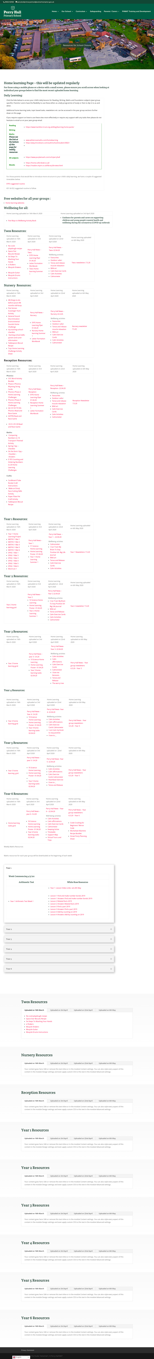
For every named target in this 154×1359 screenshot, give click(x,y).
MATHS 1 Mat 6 (14, 550)
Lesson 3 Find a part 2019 (60, 906)
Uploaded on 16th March (34, 1010)
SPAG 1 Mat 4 (13, 561)
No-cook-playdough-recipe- (36, 1016)
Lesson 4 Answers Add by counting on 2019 (67, 914)
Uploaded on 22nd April (83, 1010)
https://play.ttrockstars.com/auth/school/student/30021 (48, 143)
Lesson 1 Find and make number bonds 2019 (67, 896)
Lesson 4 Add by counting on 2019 (63, 912)
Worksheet (74, 831)
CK (10, 424)
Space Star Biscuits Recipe (36, 1019)
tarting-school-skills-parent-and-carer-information (16, 337)
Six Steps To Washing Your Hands (13, 259)
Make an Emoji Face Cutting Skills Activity (15, 491)
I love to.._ (52, 735)
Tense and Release (57, 560)
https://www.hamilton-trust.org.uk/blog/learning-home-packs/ (50, 127)
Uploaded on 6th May (107, 1010)
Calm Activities (56, 274)
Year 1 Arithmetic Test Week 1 (21, 901)
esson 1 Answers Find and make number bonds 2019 (71, 898)
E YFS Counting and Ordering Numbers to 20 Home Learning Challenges (15, 464)
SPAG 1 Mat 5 (13, 563)
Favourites (55, 257)
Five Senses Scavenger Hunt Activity (14, 311)
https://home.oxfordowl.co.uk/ (38, 163)
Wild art (54, 268)
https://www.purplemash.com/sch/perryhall (43, 157)
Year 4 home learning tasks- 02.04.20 (34, 730)
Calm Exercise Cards (58, 271)
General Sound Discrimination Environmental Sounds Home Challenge (14, 321)
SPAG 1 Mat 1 (13, 553)
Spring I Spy (12, 446)
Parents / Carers (110, 11)
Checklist (11, 449)
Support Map (53, 835)
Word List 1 (12, 569)
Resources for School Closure (77, 45)
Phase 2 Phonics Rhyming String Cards (14, 386)
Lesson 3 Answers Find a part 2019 (63, 909)
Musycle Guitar (14, 272)
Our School (66, 11)
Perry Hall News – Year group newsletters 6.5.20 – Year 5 (77, 773)
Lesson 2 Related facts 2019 (61, 901)
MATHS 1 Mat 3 (14, 544)
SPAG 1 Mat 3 (13, 555)
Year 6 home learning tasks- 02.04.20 (33, 835)
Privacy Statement (27, 1350)
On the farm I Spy (15, 451)
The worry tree (58, 683)
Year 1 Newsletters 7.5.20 (80, 552)
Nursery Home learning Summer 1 (38, 333)
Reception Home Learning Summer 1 (37, 405)
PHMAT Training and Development (136, 11)
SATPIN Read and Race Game (15, 419)
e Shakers (12, 264)
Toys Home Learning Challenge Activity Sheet (16, 351)
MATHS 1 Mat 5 (14, 547)
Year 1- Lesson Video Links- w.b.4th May (65, 888)
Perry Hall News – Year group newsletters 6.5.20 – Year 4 (77, 723)
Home (54, 11)
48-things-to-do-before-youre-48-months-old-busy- (15, 303)
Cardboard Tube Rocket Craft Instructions (14, 483)
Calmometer (55, 276)
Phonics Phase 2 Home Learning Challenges (14, 394)
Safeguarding (95, 11)
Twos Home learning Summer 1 (36, 271)
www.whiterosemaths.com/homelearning (42, 140)
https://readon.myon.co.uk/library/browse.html (44, 165)
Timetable (51, 832)
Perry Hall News (55, 534)
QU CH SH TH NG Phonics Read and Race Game (15, 411)
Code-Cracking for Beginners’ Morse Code (77, 825)
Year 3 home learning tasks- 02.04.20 (36, 673)
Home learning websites (15, 203)
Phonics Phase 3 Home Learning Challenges (14, 402)
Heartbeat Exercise (55, 780)
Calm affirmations (56, 722)
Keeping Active (53, 829)
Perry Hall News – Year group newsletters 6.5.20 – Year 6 (77, 813)
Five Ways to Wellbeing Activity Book (22, 220)
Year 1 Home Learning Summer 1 (35, 559)
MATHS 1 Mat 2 (14, 542)
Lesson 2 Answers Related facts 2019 (64, 904)
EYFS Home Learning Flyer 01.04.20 (34, 258)
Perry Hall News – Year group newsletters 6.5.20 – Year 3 (79, 665)
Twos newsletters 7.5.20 (81, 262)
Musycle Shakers (40, 1027)
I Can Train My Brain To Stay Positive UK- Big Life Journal (57, 603)
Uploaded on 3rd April (59, 1010)
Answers (12, 457)
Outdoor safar (56, 260)
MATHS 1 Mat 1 (14, 539)
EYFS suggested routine (16, 184)
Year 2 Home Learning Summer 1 (34, 613)
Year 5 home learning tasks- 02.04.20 (34, 784)
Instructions (13, 278)
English (17, 1357)
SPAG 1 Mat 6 (13, 566)
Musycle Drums (14, 275)
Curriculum (80, 11)
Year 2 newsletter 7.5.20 (79, 606)
